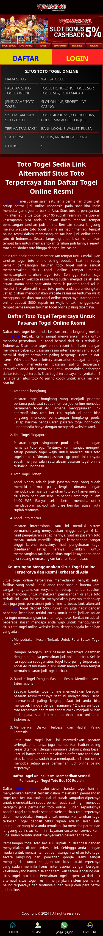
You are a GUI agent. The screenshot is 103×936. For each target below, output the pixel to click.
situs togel (11, 336)
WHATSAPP (64, 928)
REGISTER (37, 928)
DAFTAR (26, 58)
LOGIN (77, 58)
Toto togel (11, 201)
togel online (25, 788)
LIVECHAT (90, 928)
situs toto (10, 608)
